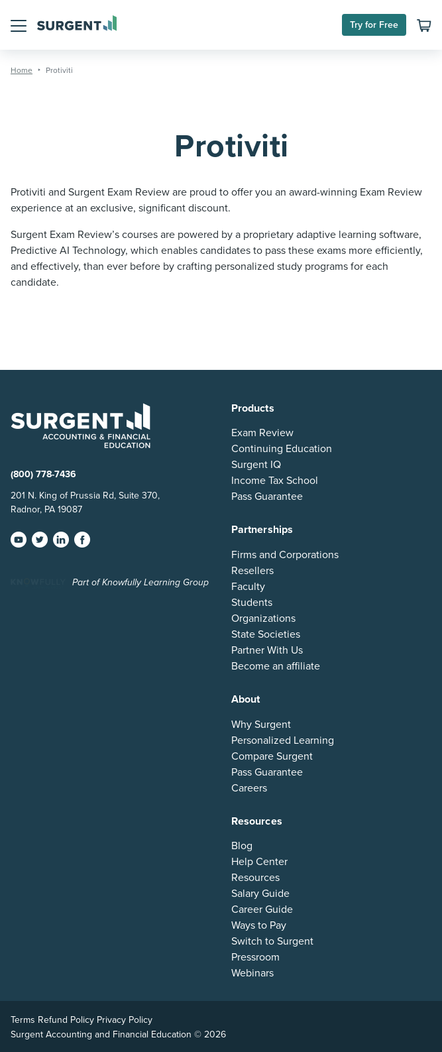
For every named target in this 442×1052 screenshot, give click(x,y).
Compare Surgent (272, 756)
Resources (255, 877)
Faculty (248, 586)
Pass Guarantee (267, 496)
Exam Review (262, 432)
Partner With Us (267, 650)
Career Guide (262, 909)
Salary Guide (260, 893)
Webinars (252, 973)
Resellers (252, 570)
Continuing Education (281, 448)
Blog (241, 845)
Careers (249, 788)
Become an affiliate (275, 666)
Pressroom (255, 957)
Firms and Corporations (285, 554)
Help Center (259, 861)
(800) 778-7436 (43, 474)
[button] (19, 24)
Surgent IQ (256, 464)
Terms (23, 1019)
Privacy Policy (124, 1019)
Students (251, 602)
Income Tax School (274, 480)
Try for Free (374, 24)
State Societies (265, 634)
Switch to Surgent (272, 941)
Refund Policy (66, 1019)
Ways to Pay (258, 925)
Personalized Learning (282, 740)
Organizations (263, 618)
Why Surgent (261, 724)
